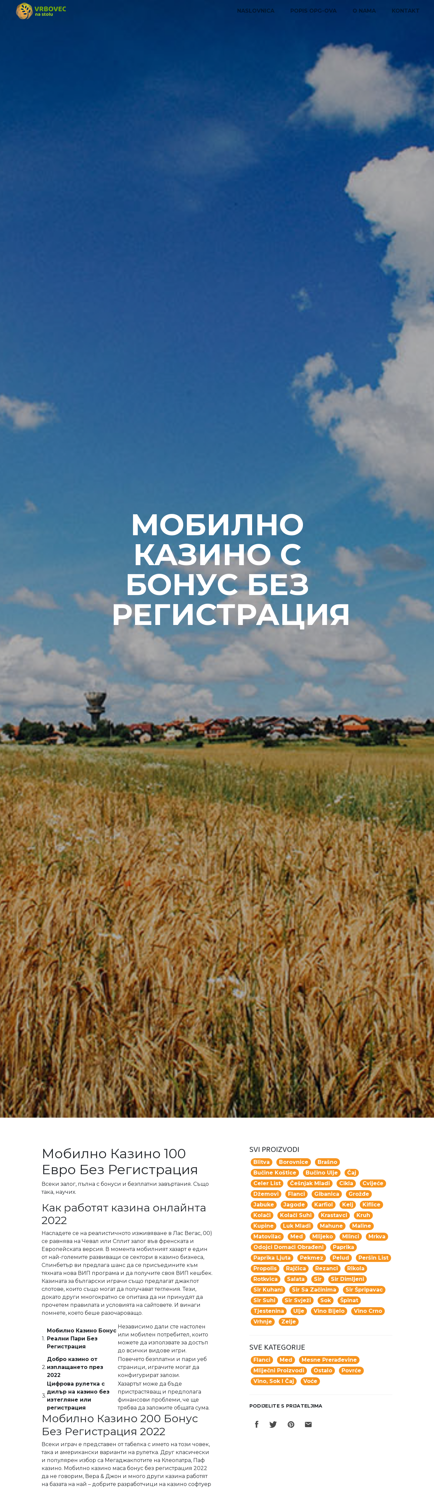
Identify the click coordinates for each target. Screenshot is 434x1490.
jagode (294, 1204)
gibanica (326, 1194)
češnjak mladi (310, 1183)
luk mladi (297, 1226)
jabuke (263, 1204)
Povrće (351, 1370)
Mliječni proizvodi (278, 1370)
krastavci (334, 1215)
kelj (347, 1204)
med (296, 1236)
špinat (349, 1300)
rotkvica (265, 1279)
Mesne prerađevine (329, 1360)
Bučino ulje (322, 1173)
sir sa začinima (314, 1290)
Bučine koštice (274, 1173)
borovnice (293, 1162)
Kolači (262, 1215)
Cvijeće (372, 1183)
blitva (261, 1162)
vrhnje (262, 1321)
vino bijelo (329, 1311)
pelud (341, 1258)
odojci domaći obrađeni (288, 1247)
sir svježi (298, 1300)
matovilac (267, 1236)
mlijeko (322, 1236)
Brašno (327, 1162)
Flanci (261, 1360)
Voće (310, 1381)
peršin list (373, 1258)
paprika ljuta (272, 1258)
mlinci (350, 1236)
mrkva (376, 1236)
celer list (267, 1183)
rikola (355, 1268)
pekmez (311, 1258)
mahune (331, 1226)
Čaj (351, 1173)
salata (296, 1279)
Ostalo (323, 1370)
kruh (363, 1215)
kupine (263, 1226)
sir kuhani (268, 1290)
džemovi (266, 1194)
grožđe (359, 1194)
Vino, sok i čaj (273, 1381)
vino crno (368, 1311)
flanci (296, 1194)
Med (286, 1360)
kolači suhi (296, 1215)
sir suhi (264, 1300)
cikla (346, 1183)
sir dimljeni (347, 1279)
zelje (288, 1321)
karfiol (323, 1204)
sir (318, 1279)
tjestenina (268, 1311)
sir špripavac (364, 1290)
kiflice (371, 1204)
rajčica (296, 1268)
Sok (325, 1300)
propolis (265, 1268)
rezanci (326, 1268)
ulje (298, 1311)
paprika (343, 1247)
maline (361, 1226)
